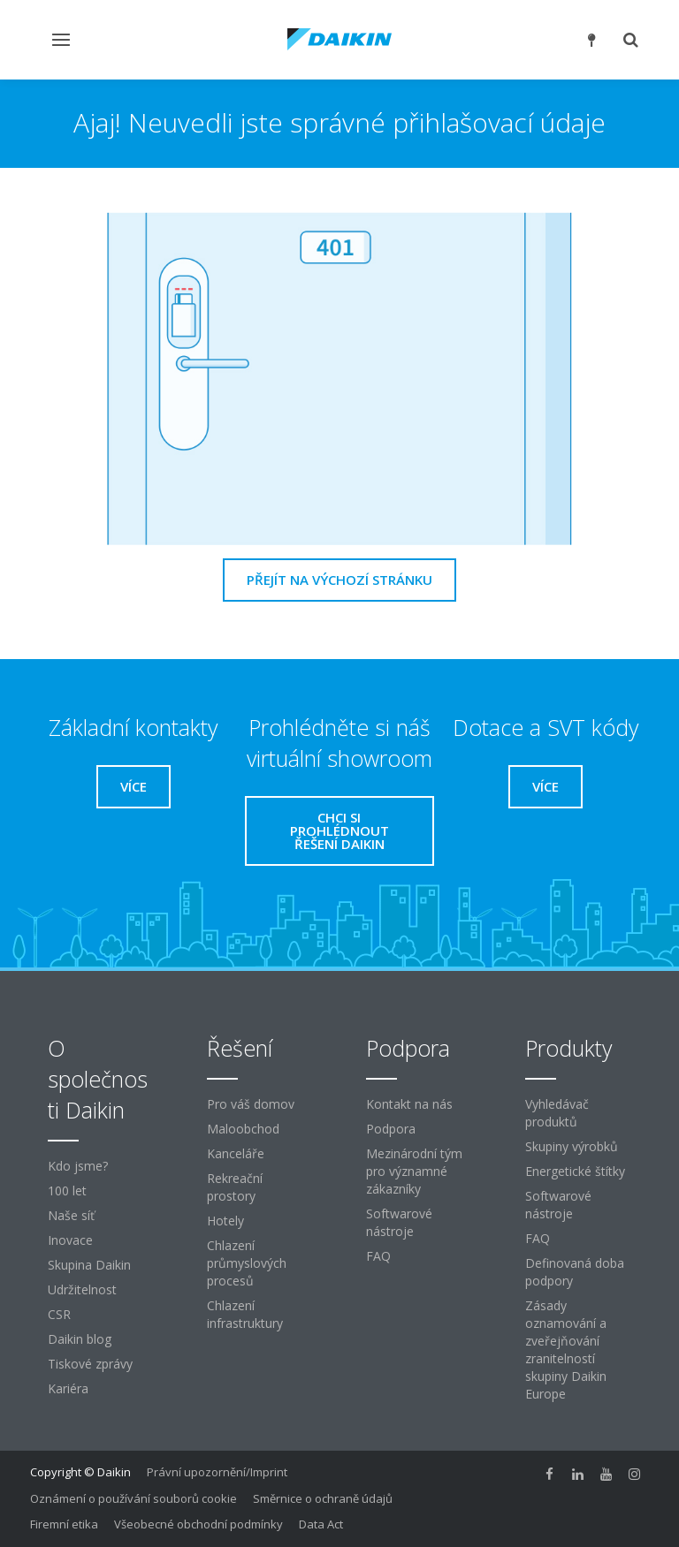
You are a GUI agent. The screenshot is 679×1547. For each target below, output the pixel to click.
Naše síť (71, 1215)
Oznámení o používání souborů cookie (133, 1498)
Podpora (391, 1128)
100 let (67, 1190)
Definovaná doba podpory (574, 1272)
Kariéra (68, 1388)
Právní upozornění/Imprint (217, 1472)
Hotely (225, 1220)
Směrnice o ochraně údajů (323, 1498)
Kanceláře (235, 1153)
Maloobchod (243, 1128)
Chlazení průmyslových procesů (246, 1263)
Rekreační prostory (235, 1187)
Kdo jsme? (78, 1165)
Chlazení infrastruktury (245, 1314)
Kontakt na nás (409, 1104)
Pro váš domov (250, 1104)
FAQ (378, 1255)
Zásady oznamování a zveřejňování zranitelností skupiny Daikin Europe (566, 1349)
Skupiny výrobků (571, 1146)
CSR (59, 1314)
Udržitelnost (82, 1289)
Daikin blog (79, 1339)
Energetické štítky (575, 1171)
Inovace (70, 1240)
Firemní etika (64, 1524)
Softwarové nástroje (399, 1222)
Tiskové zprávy (90, 1363)
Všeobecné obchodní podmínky (198, 1524)
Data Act (321, 1524)
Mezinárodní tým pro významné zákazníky (414, 1171)
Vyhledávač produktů (557, 1113)
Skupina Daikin (89, 1264)
